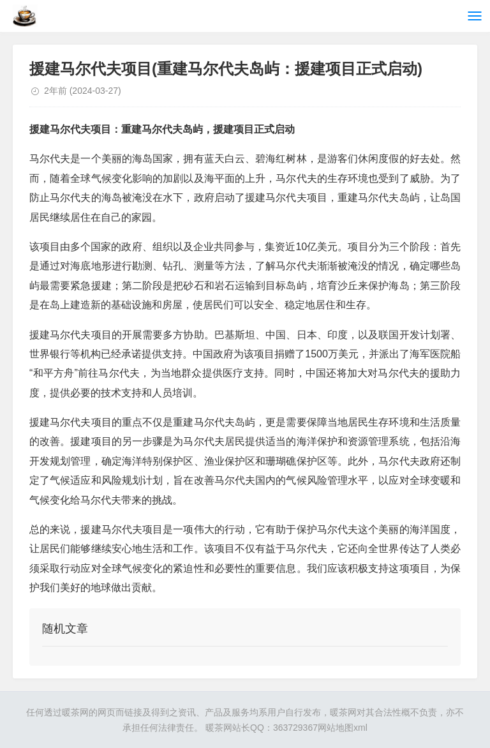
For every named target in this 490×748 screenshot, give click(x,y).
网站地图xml (343, 727)
